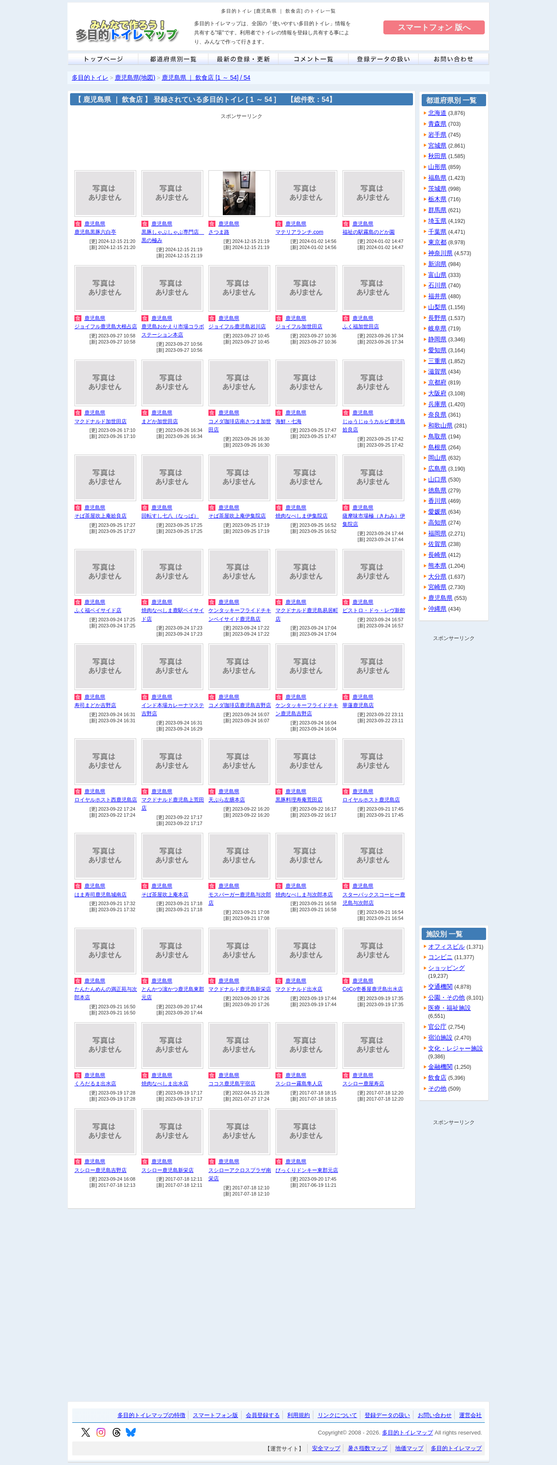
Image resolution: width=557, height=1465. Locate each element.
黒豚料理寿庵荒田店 (298, 800)
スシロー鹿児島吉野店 (100, 1170)
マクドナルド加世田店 (100, 421)
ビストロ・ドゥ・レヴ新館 (373, 610)
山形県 (437, 166)
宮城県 (437, 145)
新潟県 (437, 263)
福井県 (437, 296)
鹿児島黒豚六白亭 (95, 232)
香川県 (437, 500)
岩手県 (437, 134)
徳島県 (437, 490)
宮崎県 (437, 586)
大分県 (437, 576)
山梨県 (437, 306)
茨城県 (437, 188)
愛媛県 (437, 511)
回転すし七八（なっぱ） (170, 516)
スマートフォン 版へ (434, 27)
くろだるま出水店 (95, 1084)
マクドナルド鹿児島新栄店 (239, 989)
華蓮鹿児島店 (358, 705)
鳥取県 (437, 436)
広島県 (437, 468)
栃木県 (437, 198)
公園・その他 (446, 997)
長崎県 (437, 554)
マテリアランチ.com (299, 232)
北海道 (437, 112)
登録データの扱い (387, 1415)
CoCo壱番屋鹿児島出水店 (372, 989)
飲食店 (437, 1077)
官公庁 (437, 1026)
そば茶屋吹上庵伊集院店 (237, 516)
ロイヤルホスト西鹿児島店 (105, 800)
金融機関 (440, 1066)
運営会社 (470, 1415)
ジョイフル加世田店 (298, 326)
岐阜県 (437, 328)
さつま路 (218, 232)
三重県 (437, 360)
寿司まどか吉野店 (95, 705)
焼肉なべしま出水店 (164, 1084)
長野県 (437, 317)
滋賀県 (437, 371)
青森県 (437, 123)
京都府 (437, 382)
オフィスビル (446, 946)
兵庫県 (437, 404)
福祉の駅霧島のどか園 (368, 232)
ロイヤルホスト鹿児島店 (371, 800)
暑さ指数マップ (367, 1448)
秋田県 (437, 155)
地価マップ (409, 1448)
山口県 (437, 479)
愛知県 (437, 350)
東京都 (437, 242)
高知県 (437, 522)
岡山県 (437, 457)
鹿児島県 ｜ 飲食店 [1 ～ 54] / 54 (206, 77)
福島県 (437, 177)
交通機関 (440, 986)
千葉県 (437, 231)
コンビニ (440, 956)
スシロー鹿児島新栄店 (167, 1170)
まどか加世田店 (159, 421)
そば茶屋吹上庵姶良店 (100, 516)
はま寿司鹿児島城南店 (100, 895)
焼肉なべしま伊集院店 (301, 516)
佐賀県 (437, 543)
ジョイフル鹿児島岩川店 (237, 326)
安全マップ (326, 1448)
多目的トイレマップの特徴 (151, 1415)
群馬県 (437, 209)
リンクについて (337, 1415)
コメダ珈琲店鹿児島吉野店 (239, 705)
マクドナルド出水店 (298, 989)
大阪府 (437, 393)
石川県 (437, 285)
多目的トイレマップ (407, 1432)
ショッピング (446, 967)
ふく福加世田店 (360, 326)
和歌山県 (440, 425)
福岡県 (437, 533)
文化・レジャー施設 (455, 1048)
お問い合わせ (435, 1415)
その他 (437, 1088)
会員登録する (263, 1415)
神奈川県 (440, 252)
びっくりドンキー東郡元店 (306, 1170)
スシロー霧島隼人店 (298, 1084)
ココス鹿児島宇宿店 (231, 1084)
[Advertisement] (241, 142)
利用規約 (298, 1415)
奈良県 (437, 414)
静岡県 (437, 339)
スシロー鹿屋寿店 (363, 1084)
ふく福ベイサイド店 (97, 610)
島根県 (437, 447)
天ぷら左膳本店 (226, 800)
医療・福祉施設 (449, 1007)
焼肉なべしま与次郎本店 (304, 895)
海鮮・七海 (288, 421)
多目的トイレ (90, 77)
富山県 (437, 274)
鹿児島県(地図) (135, 77)
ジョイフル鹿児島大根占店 (105, 326)
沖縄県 (437, 608)
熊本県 (437, 565)
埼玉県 (437, 220)
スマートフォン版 (215, 1415)
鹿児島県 (94, 224)
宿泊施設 (440, 1037)
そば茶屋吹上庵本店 (164, 895)
